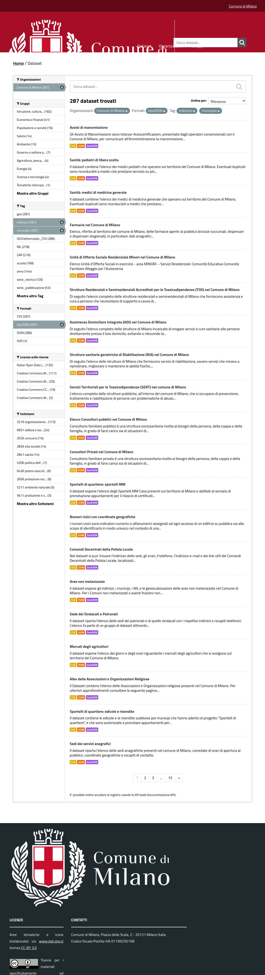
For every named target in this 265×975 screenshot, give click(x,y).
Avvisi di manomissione (89, 127)
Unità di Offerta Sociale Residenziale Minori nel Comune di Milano (122, 257)
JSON (81, 146)
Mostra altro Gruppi (33, 193)
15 (170, 778)
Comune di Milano (243, 6)
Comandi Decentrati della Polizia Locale (101, 549)
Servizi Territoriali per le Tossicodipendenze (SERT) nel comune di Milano (128, 387)
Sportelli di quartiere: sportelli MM (98, 484)
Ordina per (198, 100)
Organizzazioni (172, 45)
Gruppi (198, 45)
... (161, 778)
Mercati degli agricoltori (89, 646)
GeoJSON (92, 146)
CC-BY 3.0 (29, 947)
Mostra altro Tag (30, 296)
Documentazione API (161, 794)
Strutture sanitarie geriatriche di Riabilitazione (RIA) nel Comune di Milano (129, 354)
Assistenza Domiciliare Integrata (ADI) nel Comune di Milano (118, 322)
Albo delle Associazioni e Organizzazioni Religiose (109, 679)
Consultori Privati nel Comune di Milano (101, 452)
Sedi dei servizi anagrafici (90, 743)
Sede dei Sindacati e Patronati (94, 614)
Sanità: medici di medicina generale (98, 192)
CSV (73, 146)
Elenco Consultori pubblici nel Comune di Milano (108, 419)
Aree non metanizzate (87, 581)
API (137, 794)
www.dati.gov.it (51, 941)
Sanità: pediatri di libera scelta (94, 160)
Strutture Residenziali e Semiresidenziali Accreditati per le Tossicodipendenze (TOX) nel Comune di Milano (155, 289)
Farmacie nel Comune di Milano (95, 225)
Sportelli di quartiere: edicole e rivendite (102, 711)
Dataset (144, 45)
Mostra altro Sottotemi (35, 503)
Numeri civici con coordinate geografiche (102, 517)
